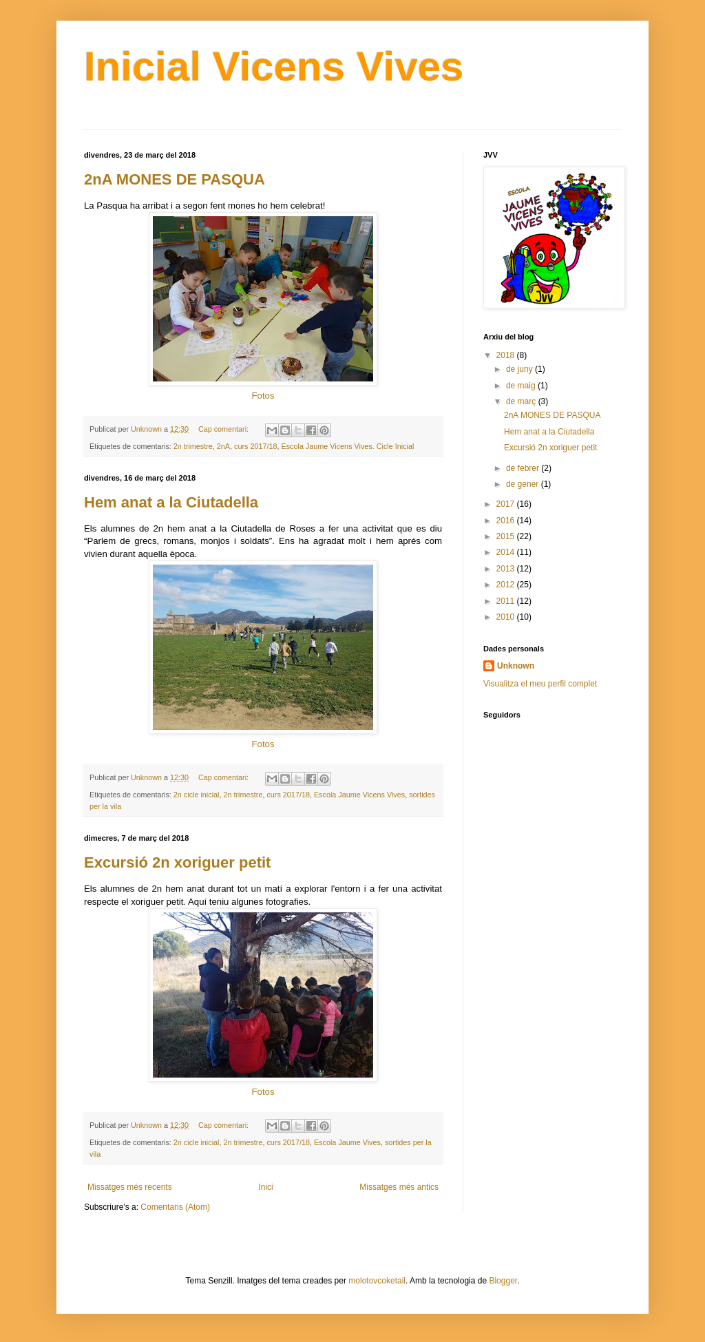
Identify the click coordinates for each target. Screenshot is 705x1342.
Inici (265, 1187)
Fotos (263, 395)
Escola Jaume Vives (347, 1142)
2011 (506, 601)
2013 (506, 569)
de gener (523, 484)
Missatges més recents (129, 1187)
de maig (522, 385)
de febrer (523, 468)
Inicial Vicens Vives (273, 66)
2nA (223, 446)
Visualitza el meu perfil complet (540, 684)
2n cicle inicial (196, 794)
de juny (520, 369)
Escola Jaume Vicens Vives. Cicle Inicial (348, 446)
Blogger (503, 1281)
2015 (506, 536)
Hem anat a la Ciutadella (171, 502)
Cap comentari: (224, 429)
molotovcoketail (377, 1281)
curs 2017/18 (255, 446)
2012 (506, 584)
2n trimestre (193, 446)
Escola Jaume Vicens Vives (359, 794)
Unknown (515, 666)
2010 (506, 617)
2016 (506, 520)
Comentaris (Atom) (175, 1207)
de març (522, 401)
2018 (506, 355)
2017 (506, 504)
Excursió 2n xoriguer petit (177, 862)
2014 (506, 552)
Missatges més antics (399, 1187)
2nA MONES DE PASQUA (174, 179)
